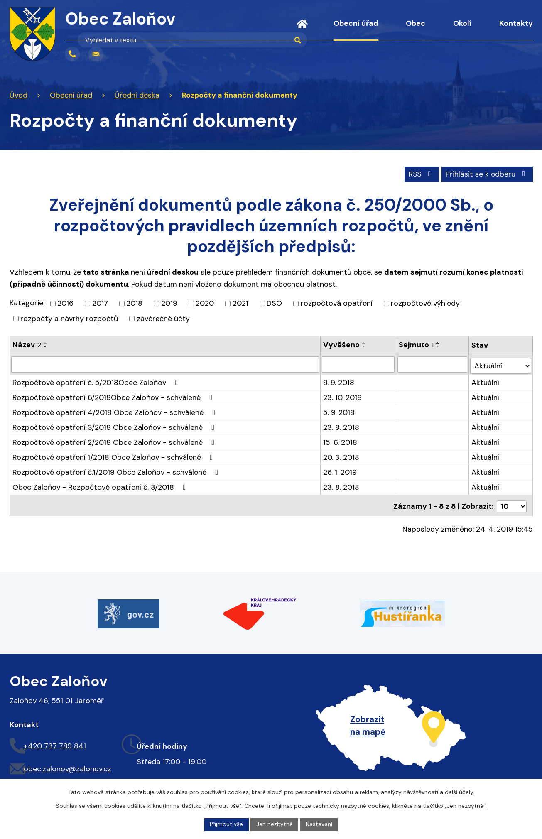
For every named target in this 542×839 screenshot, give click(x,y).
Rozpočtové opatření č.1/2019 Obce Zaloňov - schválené (117, 470)
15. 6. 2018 (341, 440)
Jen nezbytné (274, 824)
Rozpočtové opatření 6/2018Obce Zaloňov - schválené (114, 395)
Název (26, 344)
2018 (134, 303)
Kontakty (516, 23)
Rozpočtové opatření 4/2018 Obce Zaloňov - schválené (115, 410)
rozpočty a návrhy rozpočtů (69, 318)
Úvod (302, 29)
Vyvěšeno (342, 344)
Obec (415, 23)
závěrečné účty (163, 318)
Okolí (462, 23)
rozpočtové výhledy (425, 303)
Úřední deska (137, 95)
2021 (240, 303)
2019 (169, 303)
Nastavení (319, 824)
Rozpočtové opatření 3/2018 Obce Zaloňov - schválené (115, 425)
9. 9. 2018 (339, 380)
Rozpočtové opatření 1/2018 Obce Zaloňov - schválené (114, 455)
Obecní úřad (356, 23)
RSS (418, 173)
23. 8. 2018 (342, 425)
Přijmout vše (226, 824)
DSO (274, 303)
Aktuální (486, 380)
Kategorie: (27, 302)
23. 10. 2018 (343, 395)
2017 (100, 303)
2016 (65, 303)
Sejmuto (416, 344)
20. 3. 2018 (342, 455)
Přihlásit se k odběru (486, 173)
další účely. (459, 791)
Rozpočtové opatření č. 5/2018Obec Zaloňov (96, 380)
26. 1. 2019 (340, 470)
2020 (205, 303)
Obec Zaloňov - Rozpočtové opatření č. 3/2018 (100, 485)
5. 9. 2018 (339, 410)
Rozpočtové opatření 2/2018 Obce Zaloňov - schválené (115, 440)
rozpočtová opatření (337, 303)
